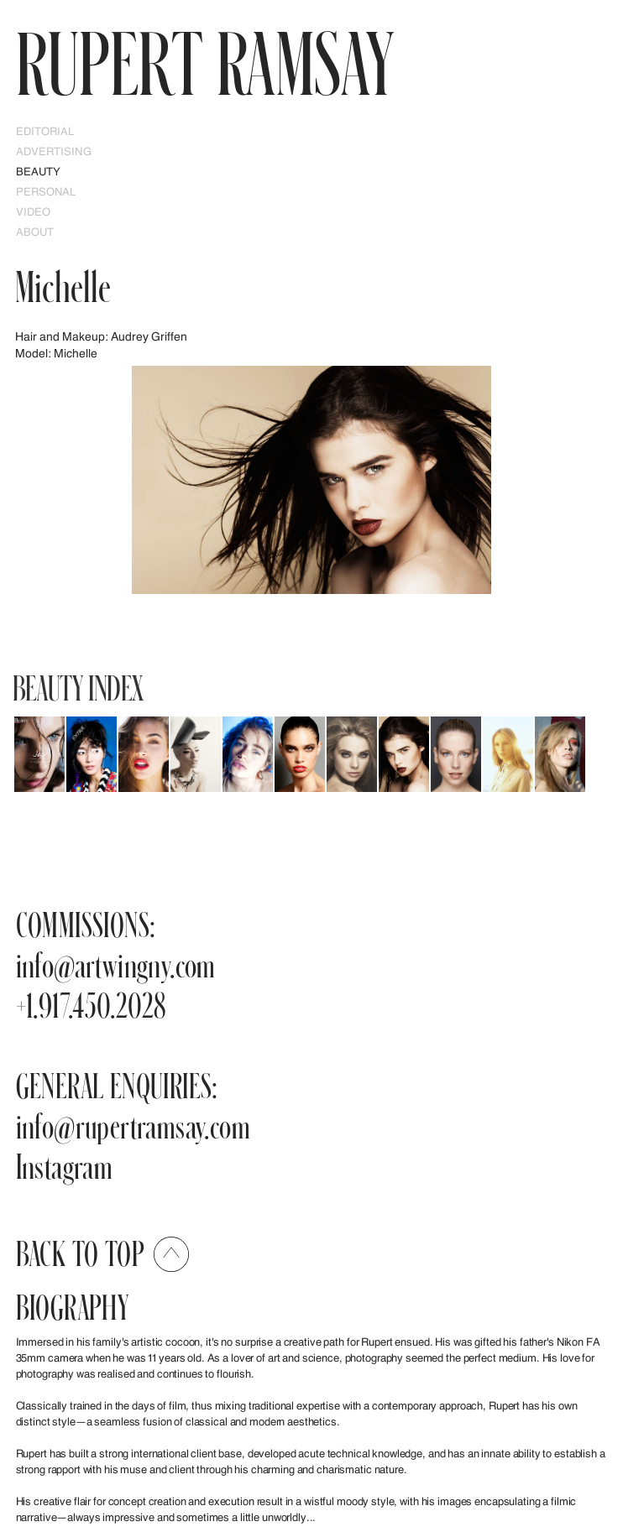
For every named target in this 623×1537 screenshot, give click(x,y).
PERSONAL (46, 191)
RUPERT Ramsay (205, 62)
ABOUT (35, 231)
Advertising (54, 151)
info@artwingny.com (116, 964)
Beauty (38, 171)
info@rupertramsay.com (133, 1125)
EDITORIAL (45, 131)
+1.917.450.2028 (91, 1005)
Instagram (64, 1166)
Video (33, 211)
